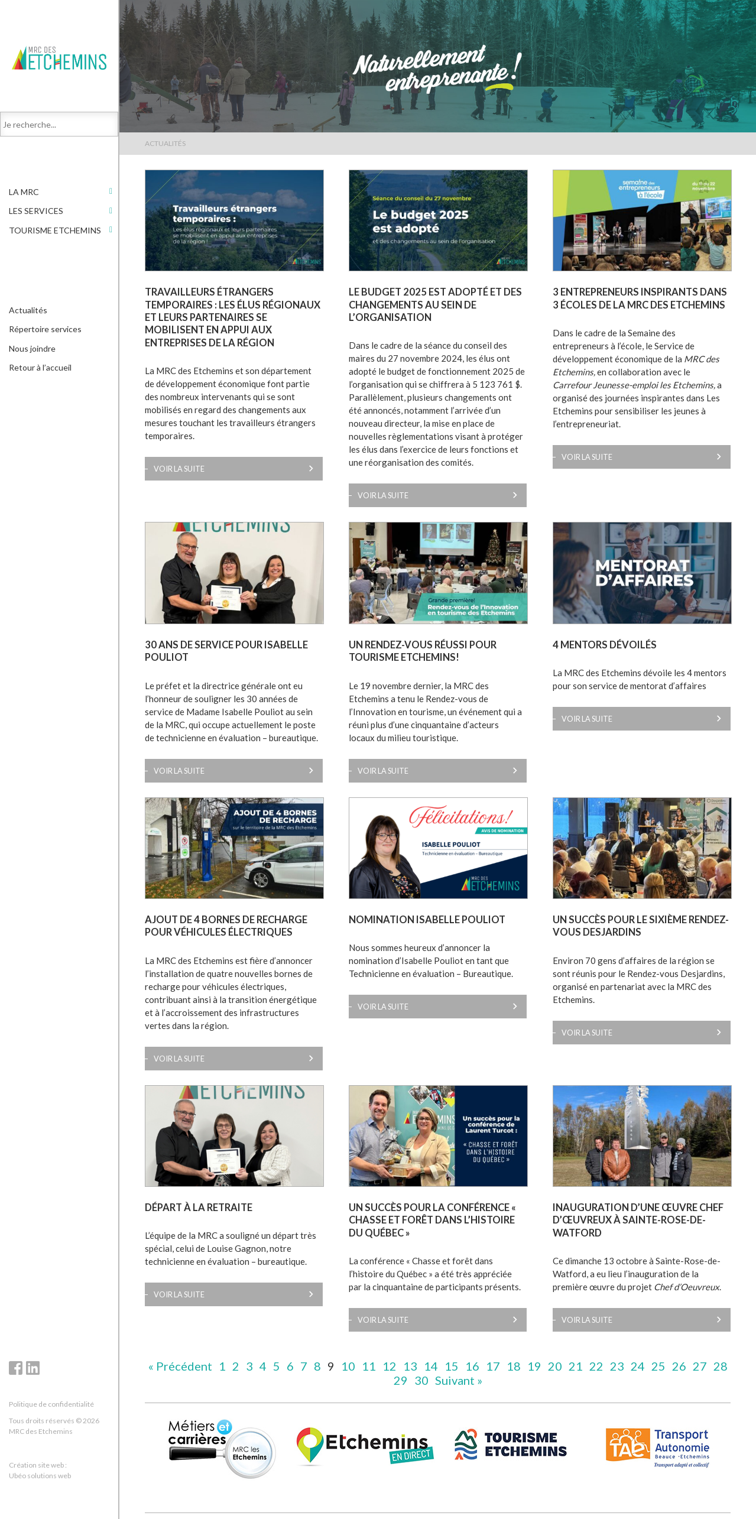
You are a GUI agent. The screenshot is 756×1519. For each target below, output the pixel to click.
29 (401, 1380)
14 (431, 1366)
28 (720, 1366)
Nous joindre (32, 353)
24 (638, 1366)
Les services (36, 215)
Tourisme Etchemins (55, 234)
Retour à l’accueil (40, 371)
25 (658, 1366)
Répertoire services (45, 333)
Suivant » (458, 1380)
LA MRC (24, 196)
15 (451, 1366)
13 (410, 1366)
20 (555, 1366)
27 (700, 1366)
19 (534, 1366)
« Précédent (180, 1366)
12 (389, 1366)
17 (493, 1366)
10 (348, 1366)
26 (679, 1366)
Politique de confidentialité (51, 1404)
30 (421, 1380)
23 (617, 1366)
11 (369, 1366)
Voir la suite (179, 468)
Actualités (28, 314)
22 (596, 1366)
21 (576, 1366)
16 (472, 1366)
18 (514, 1366)
